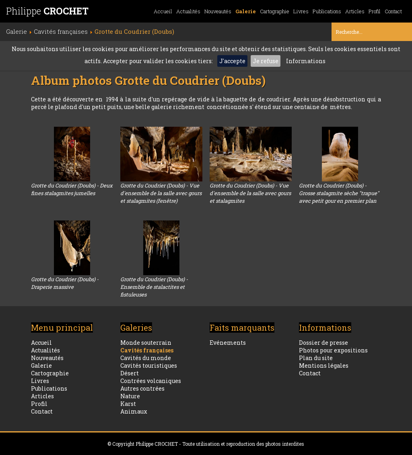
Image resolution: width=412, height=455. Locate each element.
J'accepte (232, 61)
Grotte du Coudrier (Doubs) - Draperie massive (65, 283)
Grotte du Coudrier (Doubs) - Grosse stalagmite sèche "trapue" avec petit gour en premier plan (339, 193)
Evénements (228, 342)
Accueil (163, 11)
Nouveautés (217, 11)
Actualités (188, 11)
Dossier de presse (323, 342)
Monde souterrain (145, 342)
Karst (128, 404)
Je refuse (265, 61)
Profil (375, 11)
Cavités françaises (146, 350)
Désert (129, 373)
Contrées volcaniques (150, 381)
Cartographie (274, 11)
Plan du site (316, 358)
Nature (130, 396)
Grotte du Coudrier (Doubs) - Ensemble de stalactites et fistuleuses (154, 287)
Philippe (47, 11)
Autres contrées (142, 388)
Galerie (245, 11)
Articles (355, 11)
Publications (327, 11)
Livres (301, 11)
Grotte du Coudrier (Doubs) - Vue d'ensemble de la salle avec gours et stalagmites (250, 193)
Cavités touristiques (148, 365)
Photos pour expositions (333, 350)
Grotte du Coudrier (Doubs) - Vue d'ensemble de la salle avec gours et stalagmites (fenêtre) (161, 193)
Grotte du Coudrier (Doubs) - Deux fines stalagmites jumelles (72, 189)
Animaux (133, 411)
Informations (305, 61)
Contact (393, 11)
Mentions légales (323, 365)
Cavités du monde (145, 358)
